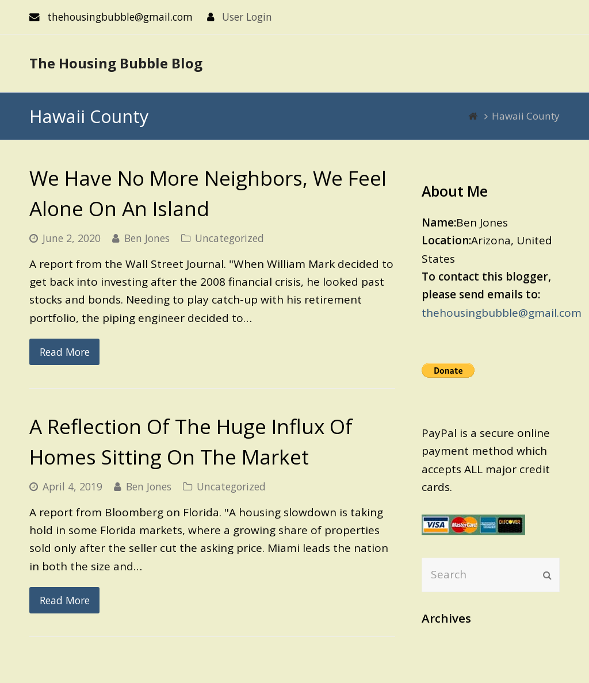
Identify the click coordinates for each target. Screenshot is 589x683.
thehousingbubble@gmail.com (502, 312)
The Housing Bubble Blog (115, 62)
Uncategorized (229, 238)
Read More (65, 352)
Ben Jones (147, 238)
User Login (247, 17)
